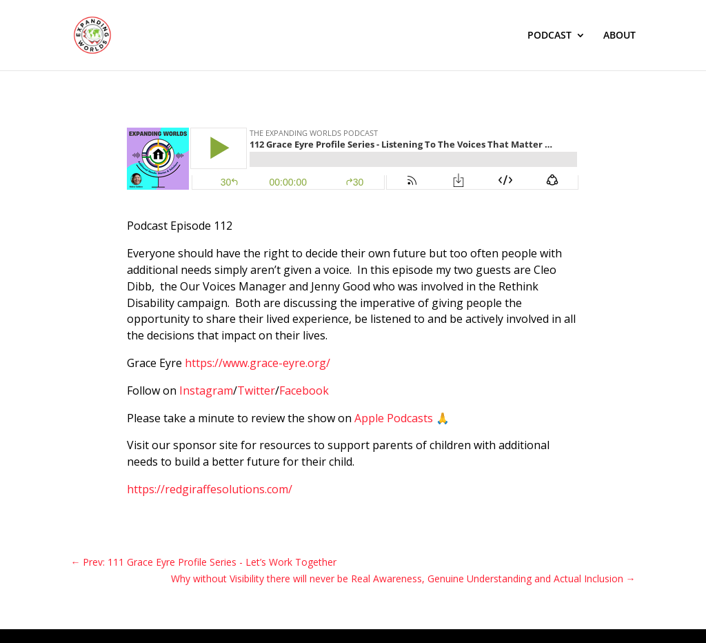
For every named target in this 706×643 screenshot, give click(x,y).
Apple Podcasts (393, 418)
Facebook (304, 390)
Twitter (256, 390)
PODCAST (549, 35)
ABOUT (619, 35)
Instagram (206, 390)
